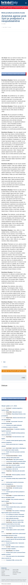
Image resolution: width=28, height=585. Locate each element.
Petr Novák (8, 408)
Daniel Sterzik (9, 522)
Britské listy (11, 3)
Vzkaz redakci (15, 571)
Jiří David (8, 499)
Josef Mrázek (9, 463)
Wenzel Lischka (9, 537)
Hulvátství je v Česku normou (17, 520)
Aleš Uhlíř (8, 520)
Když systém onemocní (18, 459)
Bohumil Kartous (9, 429)
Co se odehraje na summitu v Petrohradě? (15, 514)
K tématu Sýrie (19, 486)
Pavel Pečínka (9, 488)
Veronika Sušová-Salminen (12, 455)
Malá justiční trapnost (17, 412)
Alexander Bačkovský (10, 486)
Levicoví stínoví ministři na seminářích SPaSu (16, 461)
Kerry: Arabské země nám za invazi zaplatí (15, 516)
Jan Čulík (8, 421)
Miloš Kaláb (8, 474)
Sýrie (4, 362)
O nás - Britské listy (5, 569)
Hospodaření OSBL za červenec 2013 (14, 560)
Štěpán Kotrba (9, 417)
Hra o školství (16, 550)
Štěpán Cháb (9, 503)
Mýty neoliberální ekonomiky (12, 518)
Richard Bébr (9, 412)
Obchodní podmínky (5, 575)
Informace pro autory (17, 572)
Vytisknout (4, 366)
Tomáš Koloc (9, 470)
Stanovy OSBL (16, 569)
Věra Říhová (8, 413)
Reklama (3, 574)
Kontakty (3, 571)
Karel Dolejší (9, 436)
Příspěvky (15, 574)
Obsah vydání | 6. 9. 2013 (9, 406)
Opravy (2, 572)
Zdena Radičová (16, 463)
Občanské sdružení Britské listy (16, 579)
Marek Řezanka (9, 459)
